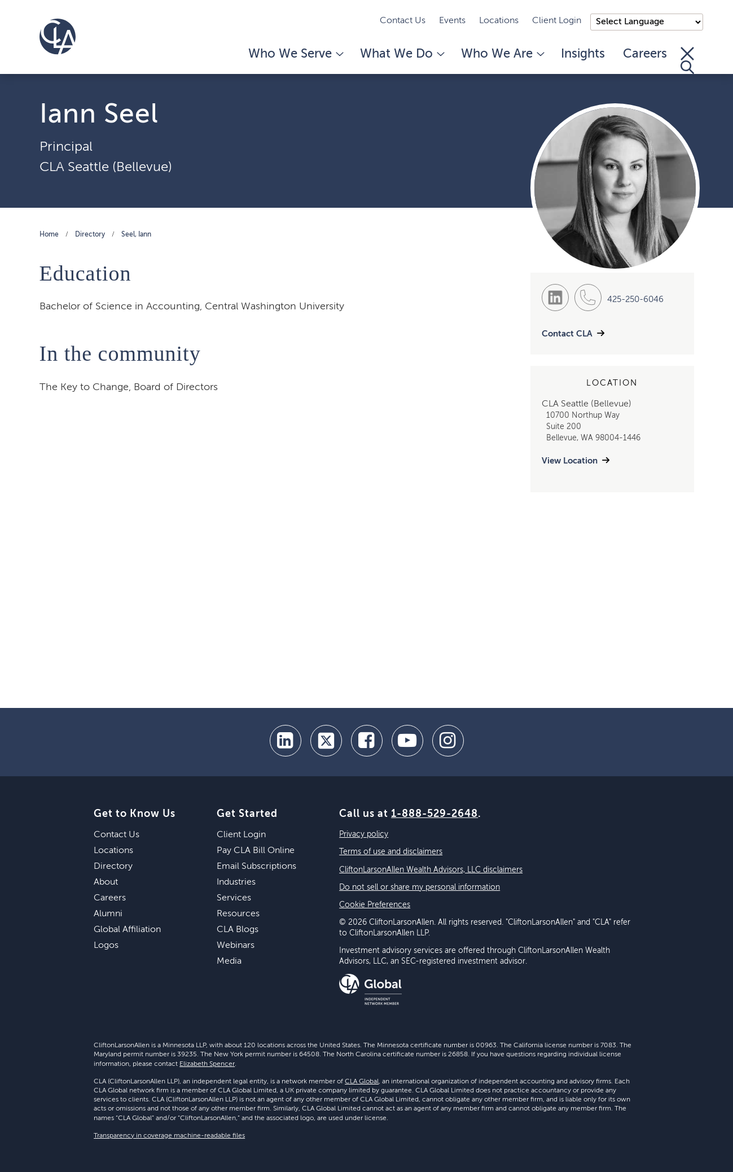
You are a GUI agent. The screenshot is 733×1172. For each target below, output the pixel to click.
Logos (106, 945)
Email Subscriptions (256, 866)
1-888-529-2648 (434, 814)
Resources (238, 914)
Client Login (556, 20)
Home (49, 234)
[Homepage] (57, 36)
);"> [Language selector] (646, 22)
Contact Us (402, 20)
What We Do (401, 54)
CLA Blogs (237, 929)
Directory (90, 234)
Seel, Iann (136, 234)
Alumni (108, 914)
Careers (645, 54)
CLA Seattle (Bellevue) (105, 167)
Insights (583, 54)
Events (452, 20)
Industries (236, 882)
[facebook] (367, 740)
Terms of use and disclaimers (390, 852)
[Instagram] (448, 740)
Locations (499, 20)
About (106, 882)
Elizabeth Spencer (207, 1064)
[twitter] (326, 740)
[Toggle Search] (687, 60)
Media (229, 961)
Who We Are (502, 54)
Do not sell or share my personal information (419, 887)
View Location (570, 461)
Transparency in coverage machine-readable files (169, 1135)
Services (234, 898)
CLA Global (362, 1081)
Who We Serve (295, 54)
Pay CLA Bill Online (256, 850)
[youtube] (407, 740)
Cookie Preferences (374, 905)
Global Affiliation (127, 929)
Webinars (235, 945)
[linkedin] (285, 740)
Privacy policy (363, 834)
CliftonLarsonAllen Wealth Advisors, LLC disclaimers (431, 870)
